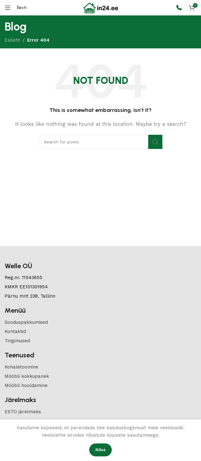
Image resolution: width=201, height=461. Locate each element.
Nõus (100, 449)
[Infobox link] (178, 7)
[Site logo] (100, 7)
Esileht (12, 40)
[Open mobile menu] (8, 8)
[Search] (100, 142)
